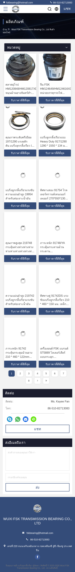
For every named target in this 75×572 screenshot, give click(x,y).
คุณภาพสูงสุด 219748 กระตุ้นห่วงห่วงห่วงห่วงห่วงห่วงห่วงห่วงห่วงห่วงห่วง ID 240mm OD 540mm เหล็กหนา (20, 251)
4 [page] (37, 373)
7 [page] (63, 373)
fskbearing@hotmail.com (18, 2)
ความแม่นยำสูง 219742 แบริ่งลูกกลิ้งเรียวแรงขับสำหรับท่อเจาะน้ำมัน (20, 299)
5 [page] (46, 373)
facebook (37, 557)
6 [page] (54, 373)
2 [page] (20, 373)
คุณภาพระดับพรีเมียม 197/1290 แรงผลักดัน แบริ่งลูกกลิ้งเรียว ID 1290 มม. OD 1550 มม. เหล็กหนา (20, 145)
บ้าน (5, 29)
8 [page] (29, 380)
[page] (37, 381)
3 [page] (29, 373)
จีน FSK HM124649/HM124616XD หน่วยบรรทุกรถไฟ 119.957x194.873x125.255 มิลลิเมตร (56, 93)
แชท (37, 429)
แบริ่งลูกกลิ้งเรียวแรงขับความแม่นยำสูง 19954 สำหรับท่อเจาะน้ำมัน (20, 194)
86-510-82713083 (61, 2)
